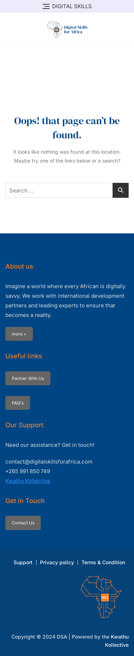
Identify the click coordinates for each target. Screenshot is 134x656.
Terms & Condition (103, 562)
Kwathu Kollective (27, 480)
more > (19, 334)
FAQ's (18, 403)
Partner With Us (28, 378)
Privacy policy (57, 562)
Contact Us (23, 522)
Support (23, 562)
